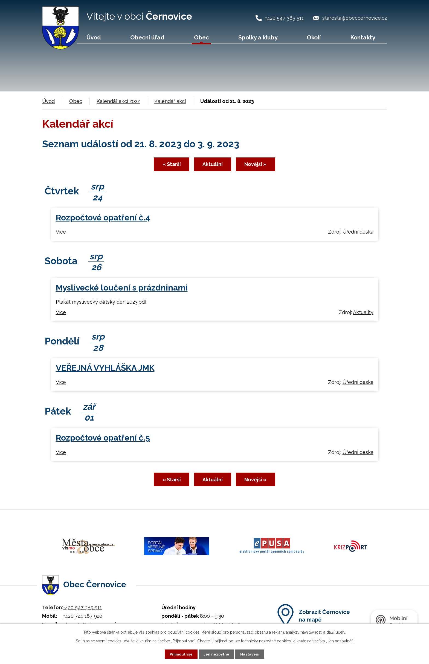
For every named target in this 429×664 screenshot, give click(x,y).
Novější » (261, 165)
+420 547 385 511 (284, 18)
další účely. (336, 632)
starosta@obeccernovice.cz (354, 18)
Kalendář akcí (170, 101)
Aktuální (212, 165)
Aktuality (363, 314)
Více (61, 233)
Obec (201, 37)
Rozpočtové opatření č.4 (103, 219)
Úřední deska (358, 233)
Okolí (314, 37)
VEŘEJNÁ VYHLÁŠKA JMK (105, 369)
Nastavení (251, 654)
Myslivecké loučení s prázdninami (122, 289)
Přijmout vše (180, 654)
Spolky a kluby (257, 37)
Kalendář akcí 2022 (118, 101)
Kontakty (362, 37)
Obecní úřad (147, 37)
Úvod (93, 37)
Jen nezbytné (216, 654)
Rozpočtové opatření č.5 (103, 439)
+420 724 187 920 (82, 614)
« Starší (166, 165)
